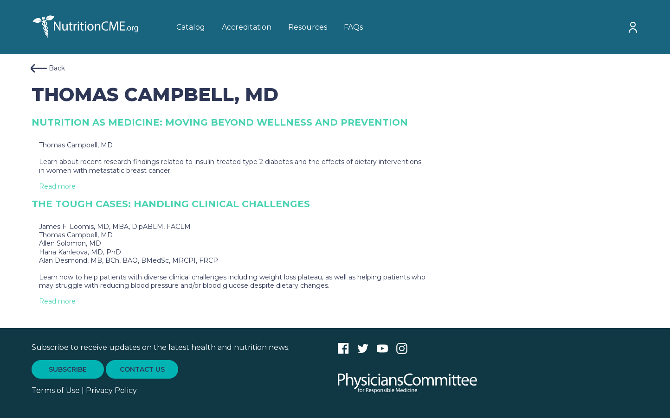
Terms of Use (56, 390)
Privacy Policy (111, 390)
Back (48, 68)
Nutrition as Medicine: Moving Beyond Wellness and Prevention (220, 122)
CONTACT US (142, 369)
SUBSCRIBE (68, 369)
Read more (57, 186)
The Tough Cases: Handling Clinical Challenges (171, 203)
